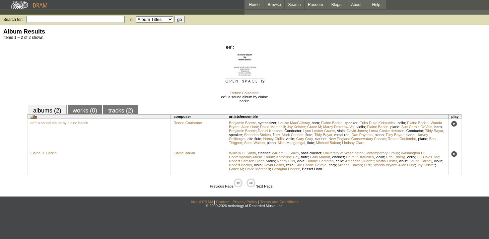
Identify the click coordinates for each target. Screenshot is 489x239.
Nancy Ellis (286, 161)
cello (401, 123)
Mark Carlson (292, 135)
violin (361, 127)
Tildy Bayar (434, 131)
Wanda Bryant (384, 165)
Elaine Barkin (332, 123)
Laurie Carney (420, 161)
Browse (274, 4)
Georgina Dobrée (286, 169)
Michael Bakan (328, 143)
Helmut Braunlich (360, 157)
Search (294, 4)
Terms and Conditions (279, 202)
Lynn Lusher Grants (319, 131)
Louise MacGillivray (294, 123)
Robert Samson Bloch (246, 161)
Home (254, 4)
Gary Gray (304, 139)
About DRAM (201, 202)
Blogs (336, 4)
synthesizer (267, 123)
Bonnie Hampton (320, 161)
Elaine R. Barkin (44, 153)
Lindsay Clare (353, 143)
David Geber (274, 165)
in (130, 19)
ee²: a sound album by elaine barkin (244, 99)
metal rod (342, 135)
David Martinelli (272, 127)
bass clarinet (311, 153)
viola (341, 131)
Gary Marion (320, 157)
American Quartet (359, 161)
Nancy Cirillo (273, 139)
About (356, 4)
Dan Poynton (362, 135)
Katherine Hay (287, 157)
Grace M (314, 127)
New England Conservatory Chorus (356, 139)
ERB (368, 165)
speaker (351, 123)
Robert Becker (240, 165)
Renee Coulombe (244, 93)
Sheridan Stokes (257, 135)
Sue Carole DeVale (416, 127)
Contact (223, 202)
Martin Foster (386, 161)
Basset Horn (312, 169)
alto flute (254, 139)
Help (376, 4)
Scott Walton (254, 143)
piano (394, 127)
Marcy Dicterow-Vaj (339, 127)
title (34, 117)
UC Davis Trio (428, 157)
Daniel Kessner (270, 131)
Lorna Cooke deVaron (386, 131)
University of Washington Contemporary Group (361, 153)
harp (438, 127)
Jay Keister (296, 127)
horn (315, 123)
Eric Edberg (395, 157)
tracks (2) (120, 110)
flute (276, 135)
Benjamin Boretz (242, 123)
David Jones (357, 131)
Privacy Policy (245, 202)
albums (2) (47, 110)
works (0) (85, 110)
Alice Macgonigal (291, 143)
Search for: (13, 19)
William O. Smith (242, 153)
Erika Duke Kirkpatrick (377, 123)
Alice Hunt (250, 127)
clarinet (320, 139)
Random (315, 4)
